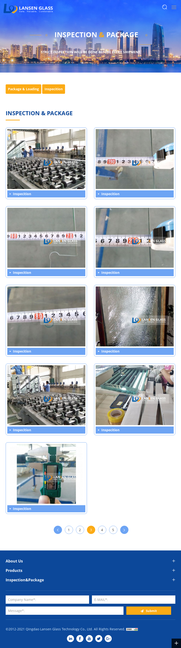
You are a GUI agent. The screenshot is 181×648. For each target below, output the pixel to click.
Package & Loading (23, 89)
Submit (151, 611)
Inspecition (54, 89)
